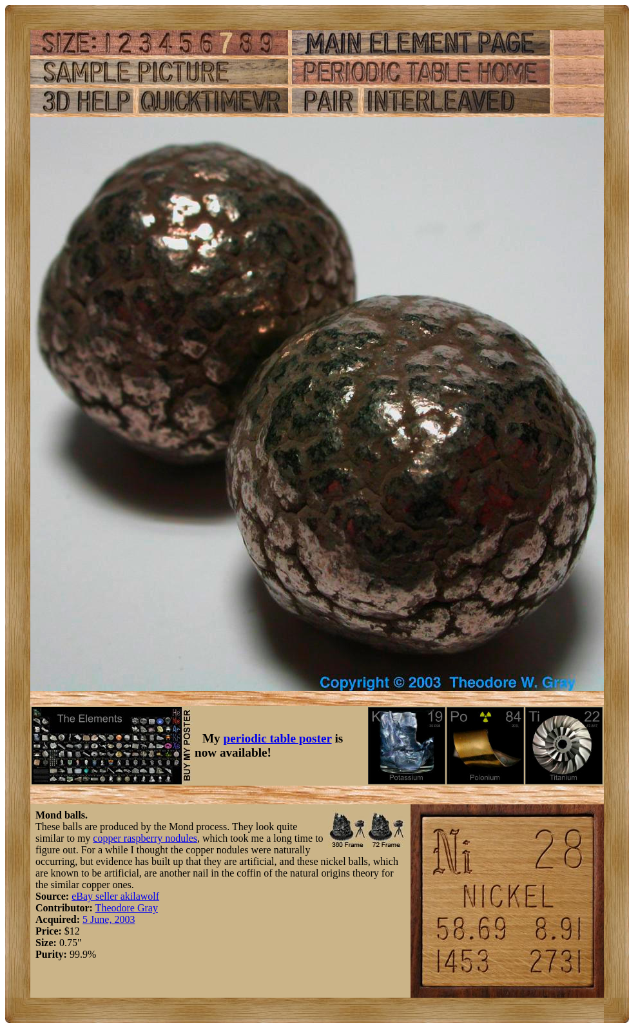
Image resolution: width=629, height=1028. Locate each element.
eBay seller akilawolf (115, 896)
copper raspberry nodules (145, 838)
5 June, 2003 (108, 919)
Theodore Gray (126, 907)
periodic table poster (278, 738)
